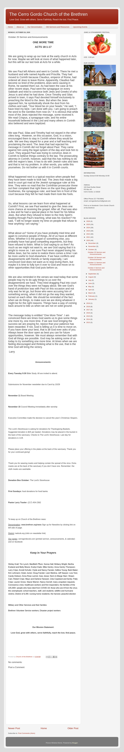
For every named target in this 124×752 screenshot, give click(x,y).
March (90, 293)
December (92, 243)
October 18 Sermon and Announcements (96, 258)
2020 (88, 240)
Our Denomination (34, 27)
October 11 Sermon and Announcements (96, 263)
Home (10, 27)
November (92, 246)
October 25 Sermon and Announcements (96, 253)
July (90, 280)
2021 (88, 237)
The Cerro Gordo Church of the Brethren (48, 14)
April (90, 290)
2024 (88, 227)
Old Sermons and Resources (57, 27)
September (92, 274)
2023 (88, 231)
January (91, 299)
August (91, 277)
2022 (88, 234)
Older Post (73, 728)
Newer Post (14, 728)
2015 (88, 316)
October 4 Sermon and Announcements (96, 269)
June (90, 283)
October (91, 249)
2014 (88, 319)
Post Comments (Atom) (26, 733)
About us (20, 27)
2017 (88, 310)
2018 (88, 306)
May (90, 286)
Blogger (75, 743)
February (91, 296)
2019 (88, 303)
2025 (88, 224)
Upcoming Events (80, 27)
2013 (88, 322)
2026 (88, 221)
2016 (88, 313)
